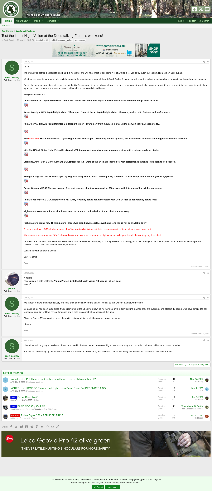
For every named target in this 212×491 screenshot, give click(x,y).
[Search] (204, 21)
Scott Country (10, 40)
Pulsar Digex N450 (27, 397)
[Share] (204, 61)
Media (37, 21)
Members (51, 21)
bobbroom (14, 418)
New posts (5, 26)
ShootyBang (15, 400)
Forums (8, 21)
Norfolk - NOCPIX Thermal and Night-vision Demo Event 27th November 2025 (53, 379)
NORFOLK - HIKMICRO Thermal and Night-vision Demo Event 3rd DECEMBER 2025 (58, 388)
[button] (30, 21)
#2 (208, 273)
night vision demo (58, 40)
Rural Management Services (21, 409)
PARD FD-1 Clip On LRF (31, 406)
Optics (36, 400)
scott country (80, 40)
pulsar (69, 40)
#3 (208, 298)
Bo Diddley (199, 382)
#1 (208, 62)
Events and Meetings (34, 382)
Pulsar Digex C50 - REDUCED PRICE (42, 415)
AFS (12, 382)
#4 (208, 340)
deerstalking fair (42, 40)
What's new (22, 21)
